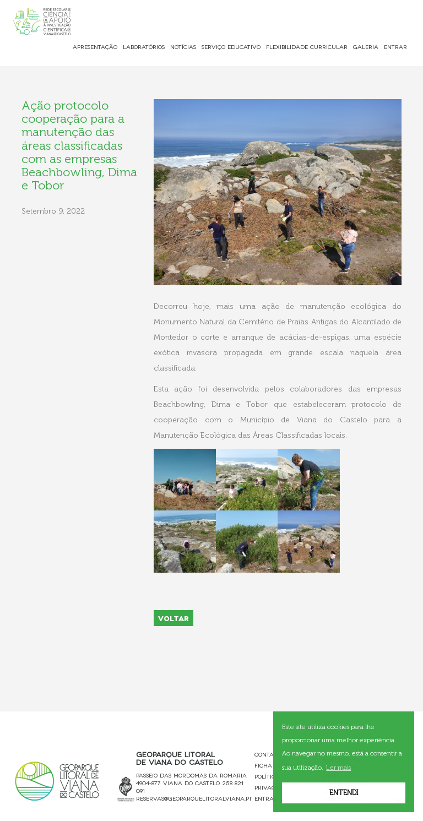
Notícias (183, 46)
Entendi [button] (343, 793)
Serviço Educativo (231, 46)
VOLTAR (173, 617)
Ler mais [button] (338, 767)
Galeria (365, 46)
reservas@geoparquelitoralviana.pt (194, 798)
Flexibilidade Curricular (307, 46)
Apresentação (95, 46)
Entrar (395, 46)
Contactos (271, 754)
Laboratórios (144, 46)
